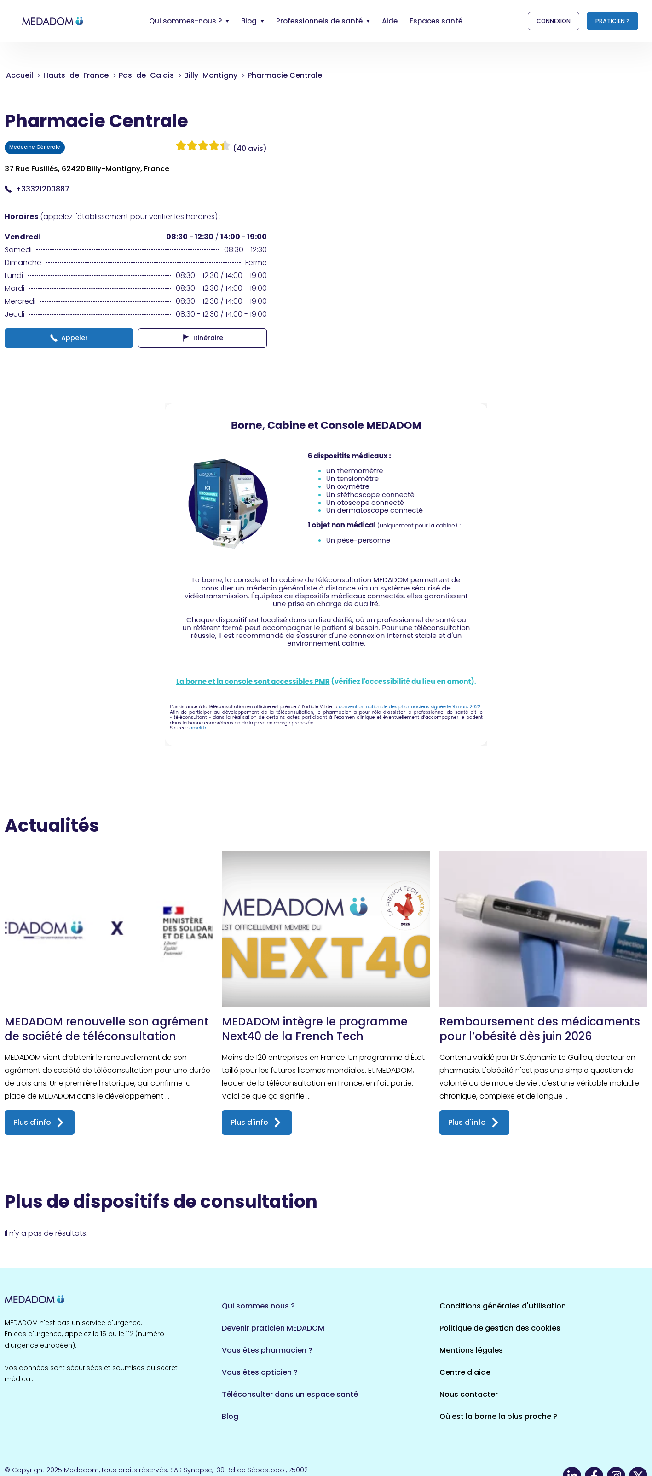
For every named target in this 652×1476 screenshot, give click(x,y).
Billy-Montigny (210, 75)
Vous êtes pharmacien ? (267, 1350)
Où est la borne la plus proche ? (498, 1416)
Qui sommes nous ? (258, 1306)
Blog (230, 1416)
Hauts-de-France (76, 75)
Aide (390, 21)
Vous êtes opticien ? (260, 1372)
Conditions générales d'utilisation (502, 1306)
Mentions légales (471, 1350)
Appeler (69, 337)
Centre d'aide (464, 1372)
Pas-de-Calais (146, 75)
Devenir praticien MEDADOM (273, 1328)
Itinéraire (202, 337)
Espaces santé (436, 21)
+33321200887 (37, 189)
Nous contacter (468, 1394)
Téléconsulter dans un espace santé (290, 1394)
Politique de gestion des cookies (499, 1328)
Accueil (19, 75)
